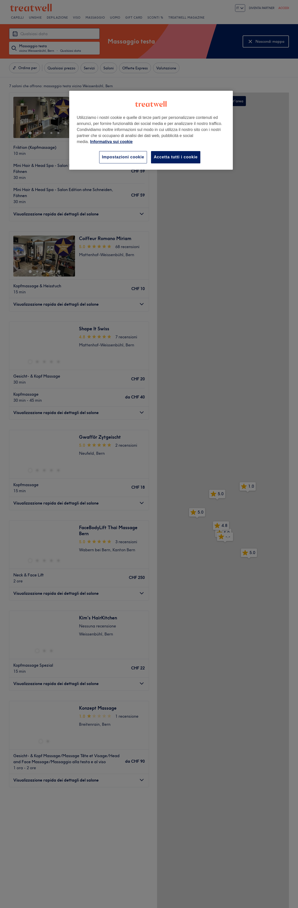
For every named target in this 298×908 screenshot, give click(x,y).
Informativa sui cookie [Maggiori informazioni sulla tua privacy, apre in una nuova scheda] (111, 142)
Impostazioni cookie (123, 157)
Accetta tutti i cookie (176, 157)
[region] (151, 130)
